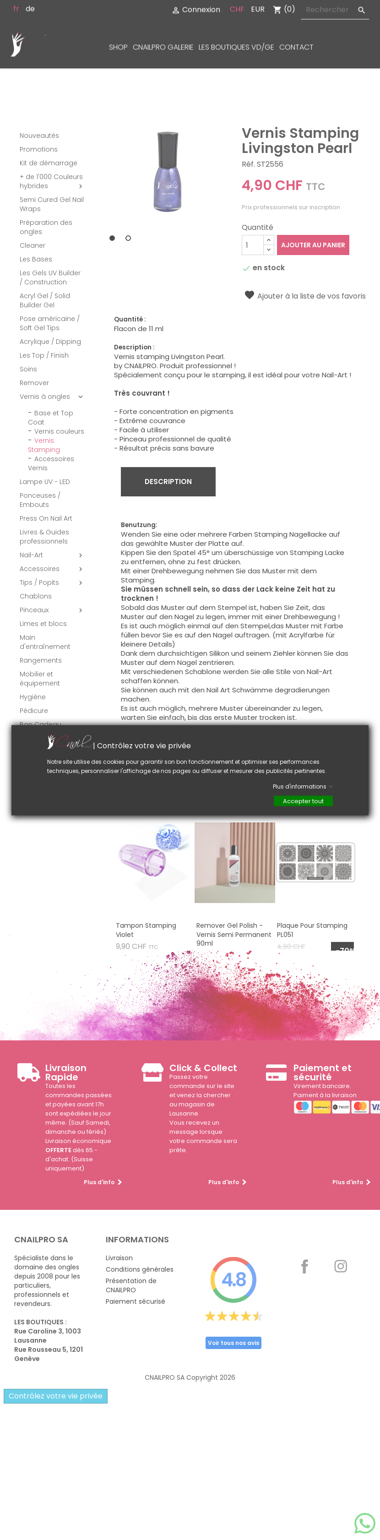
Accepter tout (303, 800)
